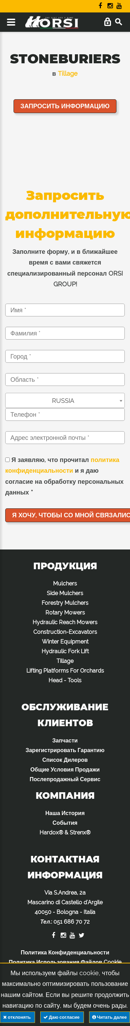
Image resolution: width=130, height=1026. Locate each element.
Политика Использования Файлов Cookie (65, 962)
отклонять (17, 1017)
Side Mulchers (65, 593)
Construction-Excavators (65, 632)
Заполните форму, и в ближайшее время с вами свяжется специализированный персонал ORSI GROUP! (65, 268)
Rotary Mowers (65, 612)
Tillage (68, 73)
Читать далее (109, 1017)
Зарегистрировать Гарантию (65, 750)
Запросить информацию (65, 106)
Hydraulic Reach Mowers (65, 622)
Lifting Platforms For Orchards (65, 670)
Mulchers (65, 583)
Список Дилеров (65, 760)
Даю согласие (62, 1017)
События (65, 823)
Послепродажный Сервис (64, 779)
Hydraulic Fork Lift (65, 651)
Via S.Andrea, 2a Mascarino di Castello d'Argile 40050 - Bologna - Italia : (65, 907)
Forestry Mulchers (65, 603)
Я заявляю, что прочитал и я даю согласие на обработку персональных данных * (64, 476)
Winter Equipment (65, 641)
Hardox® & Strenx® (65, 832)
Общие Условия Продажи (64, 769)
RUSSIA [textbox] (63, 400)
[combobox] (65, 400)
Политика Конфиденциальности (65, 952)
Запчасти (65, 740)
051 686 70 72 (71, 921)
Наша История (65, 813)
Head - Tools (65, 680)
